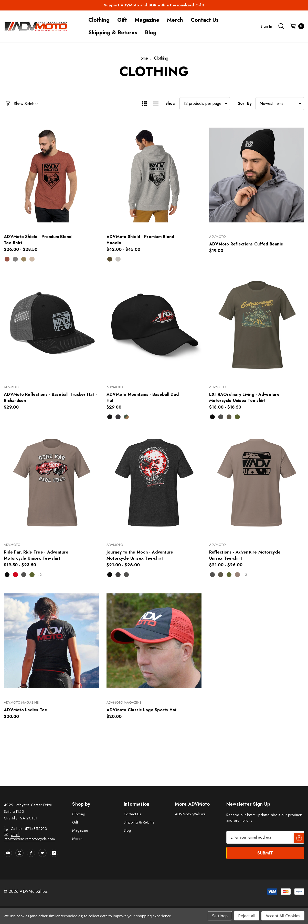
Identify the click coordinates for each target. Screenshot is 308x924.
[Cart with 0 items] (295, 26)
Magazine (80, 831)
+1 (247, 417)
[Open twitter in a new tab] (42, 854)
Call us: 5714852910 (29, 829)
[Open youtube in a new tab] (8, 854)
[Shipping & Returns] (112, 32)
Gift (75, 823)
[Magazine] (147, 20)
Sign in (266, 26)
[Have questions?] (299, 899)
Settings (220, 916)
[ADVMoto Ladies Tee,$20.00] (51, 641)
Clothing (78, 815)
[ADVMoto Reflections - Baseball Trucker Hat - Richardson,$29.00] (51, 325)
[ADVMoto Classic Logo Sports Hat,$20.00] (154, 641)
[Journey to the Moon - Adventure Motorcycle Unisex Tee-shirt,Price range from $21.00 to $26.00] (154, 483)
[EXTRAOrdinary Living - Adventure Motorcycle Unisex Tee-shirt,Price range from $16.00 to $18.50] (256, 325)
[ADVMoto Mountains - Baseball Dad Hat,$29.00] (154, 325)
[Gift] (122, 20)
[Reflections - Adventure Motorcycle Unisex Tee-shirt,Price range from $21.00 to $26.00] (256, 483)
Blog (127, 831)
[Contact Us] (204, 20)
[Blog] (150, 32)
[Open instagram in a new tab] (19, 854)
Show (170, 103)
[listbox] (280, 103)
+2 (42, 575)
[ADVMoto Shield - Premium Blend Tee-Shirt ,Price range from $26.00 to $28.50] (51, 175)
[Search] (281, 26)
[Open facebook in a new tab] (31, 854)
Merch (77, 839)
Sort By (245, 103)
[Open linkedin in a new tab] (54, 854)
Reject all (246, 916)
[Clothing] (98, 20)
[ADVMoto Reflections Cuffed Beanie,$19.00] (256, 175)
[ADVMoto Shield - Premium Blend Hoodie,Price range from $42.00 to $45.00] (154, 175)
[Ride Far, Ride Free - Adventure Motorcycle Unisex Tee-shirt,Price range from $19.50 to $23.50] (51, 483)
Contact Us (132, 815)
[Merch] (175, 20)
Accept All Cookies (282, 916)
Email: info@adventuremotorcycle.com (29, 837)
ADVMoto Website (190, 815)
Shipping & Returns (139, 823)
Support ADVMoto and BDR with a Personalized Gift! (154, 5)
